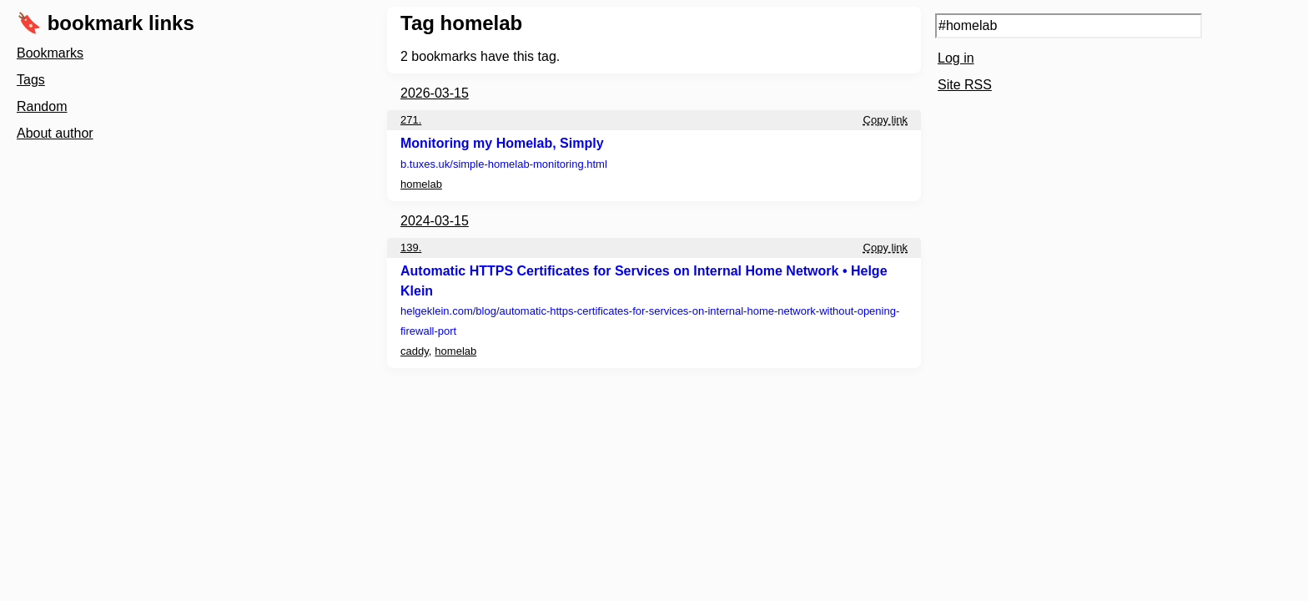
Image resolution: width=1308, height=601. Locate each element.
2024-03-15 (434, 221)
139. (410, 247)
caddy (414, 351)
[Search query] (1068, 25)
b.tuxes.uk (503, 164)
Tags (31, 80)
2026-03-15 (434, 93)
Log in (956, 58)
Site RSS (965, 85)
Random (42, 106)
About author (55, 133)
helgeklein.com (649, 321)
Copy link (885, 120)
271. (410, 120)
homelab (421, 184)
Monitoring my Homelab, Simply (502, 143)
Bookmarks (50, 53)
